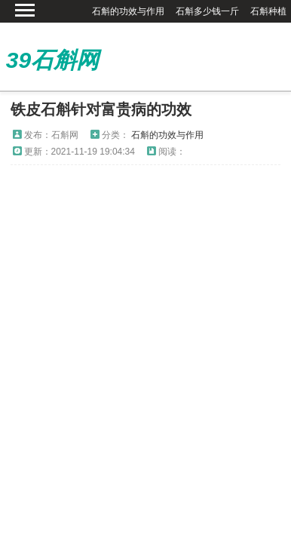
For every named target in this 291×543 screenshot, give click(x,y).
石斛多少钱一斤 (207, 11)
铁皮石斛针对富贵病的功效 (101, 109)
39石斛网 (52, 60)
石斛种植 (268, 11)
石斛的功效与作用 (128, 11)
